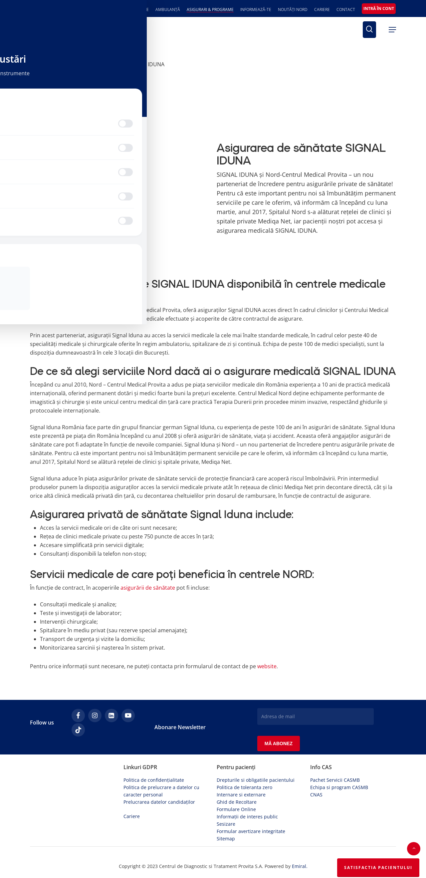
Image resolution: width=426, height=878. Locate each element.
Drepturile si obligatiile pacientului (256, 777)
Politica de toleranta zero (244, 784)
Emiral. (300, 863)
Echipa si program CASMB (339, 784)
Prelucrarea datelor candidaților (159, 799)
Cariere (131, 813)
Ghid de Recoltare (237, 799)
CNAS (316, 791)
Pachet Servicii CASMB (335, 777)
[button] (392, 29)
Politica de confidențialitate (153, 777)
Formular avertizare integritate (251, 828)
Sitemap (226, 835)
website (267, 666)
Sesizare (226, 821)
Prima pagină (46, 64)
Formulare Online (236, 806)
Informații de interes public (247, 813)
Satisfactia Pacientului (378, 867)
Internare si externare (241, 791)
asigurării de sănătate (147, 587)
